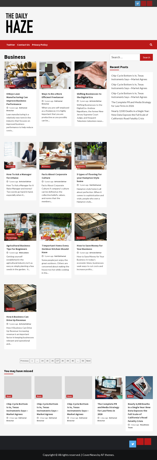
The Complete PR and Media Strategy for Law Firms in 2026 (131, 104)
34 (42, 360)
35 (47, 360)
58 (83, 360)
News (19, 234)
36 (52, 360)
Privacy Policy (40, 44)
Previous (25, 360)
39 (68, 360)
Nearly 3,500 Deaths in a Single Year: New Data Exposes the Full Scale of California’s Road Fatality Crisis (130, 115)
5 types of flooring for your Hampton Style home (89, 178)
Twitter (10, 44)
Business (10, 86)
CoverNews (89, 454)
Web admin (24, 252)
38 (62, 360)
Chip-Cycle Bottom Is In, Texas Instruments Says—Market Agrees (129, 77)
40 (73, 360)
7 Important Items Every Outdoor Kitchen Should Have (55, 249)
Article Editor (95, 101)
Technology (12, 238)
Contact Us (23, 44)
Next (88, 360)
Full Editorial (95, 185)
